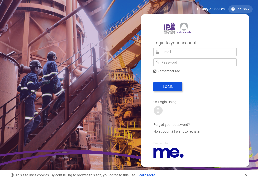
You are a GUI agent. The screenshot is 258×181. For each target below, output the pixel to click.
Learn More (146, 175)
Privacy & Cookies (211, 9)
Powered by (160, 143)
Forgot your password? (171, 125)
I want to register (187, 131)
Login (168, 87)
